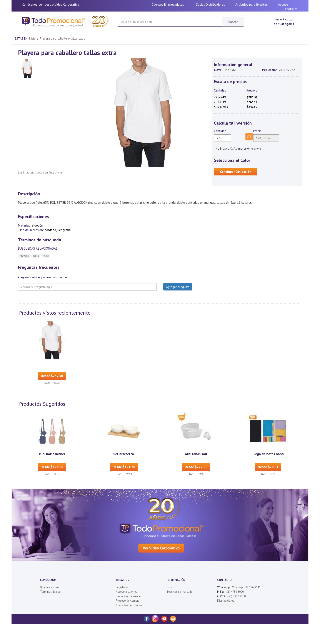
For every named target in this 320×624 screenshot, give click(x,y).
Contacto (291, 9)
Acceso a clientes (126, 592)
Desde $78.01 (268, 467)
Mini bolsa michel (52, 454)
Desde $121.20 (124, 467)
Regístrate (122, 587)
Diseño (171, 587)
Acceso (283, 4)
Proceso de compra (128, 600)
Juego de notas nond (268, 454)
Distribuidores (225, 600)
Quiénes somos (49, 587)
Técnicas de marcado (180, 592)
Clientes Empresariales (168, 4)
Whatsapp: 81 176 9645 (246, 587)
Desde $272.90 (196, 467)
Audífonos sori (196, 454)
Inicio (32, 38)
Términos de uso (50, 592)
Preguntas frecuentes (129, 596)
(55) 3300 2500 (236, 596)
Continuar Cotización (235, 172)
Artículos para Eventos (251, 4)
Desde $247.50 (52, 376)
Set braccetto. (124, 454)
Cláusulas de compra (129, 605)
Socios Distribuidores (210, 4)
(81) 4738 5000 (234, 592)
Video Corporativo (67, 4)
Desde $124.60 (52, 467)
